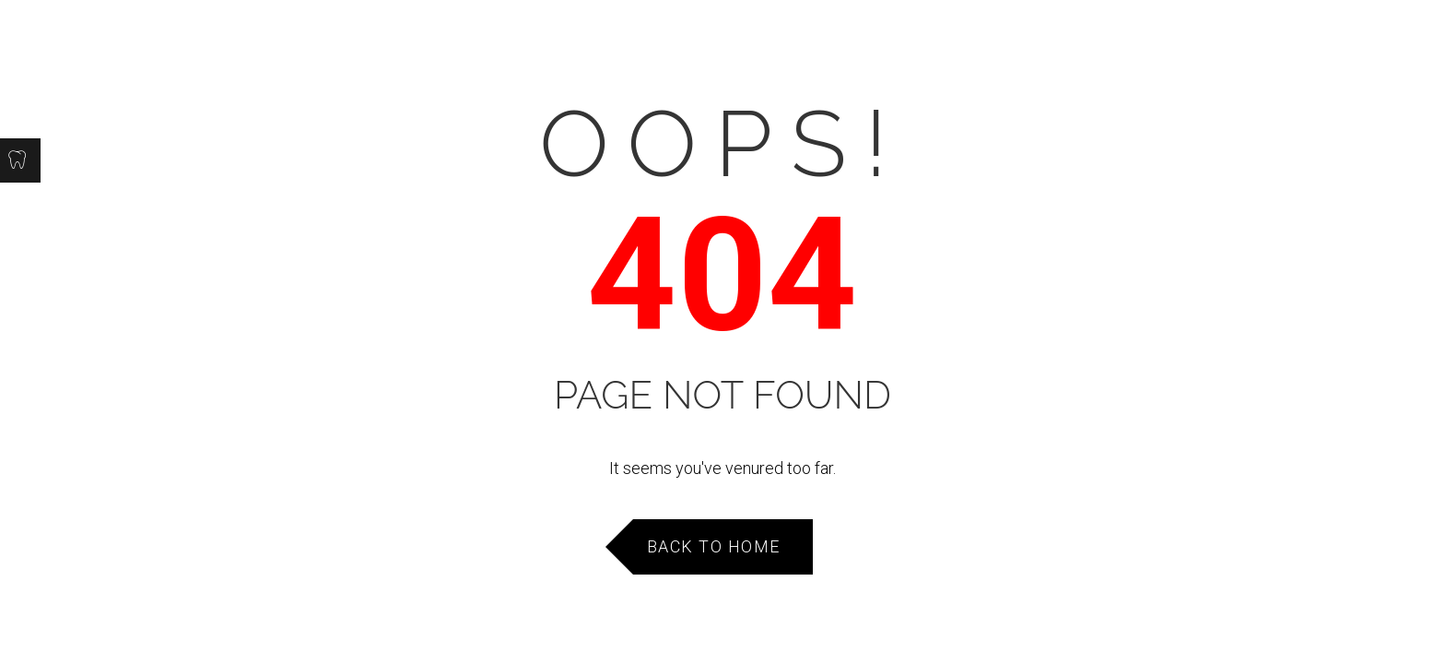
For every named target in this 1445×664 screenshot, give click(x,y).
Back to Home (714, 546)
